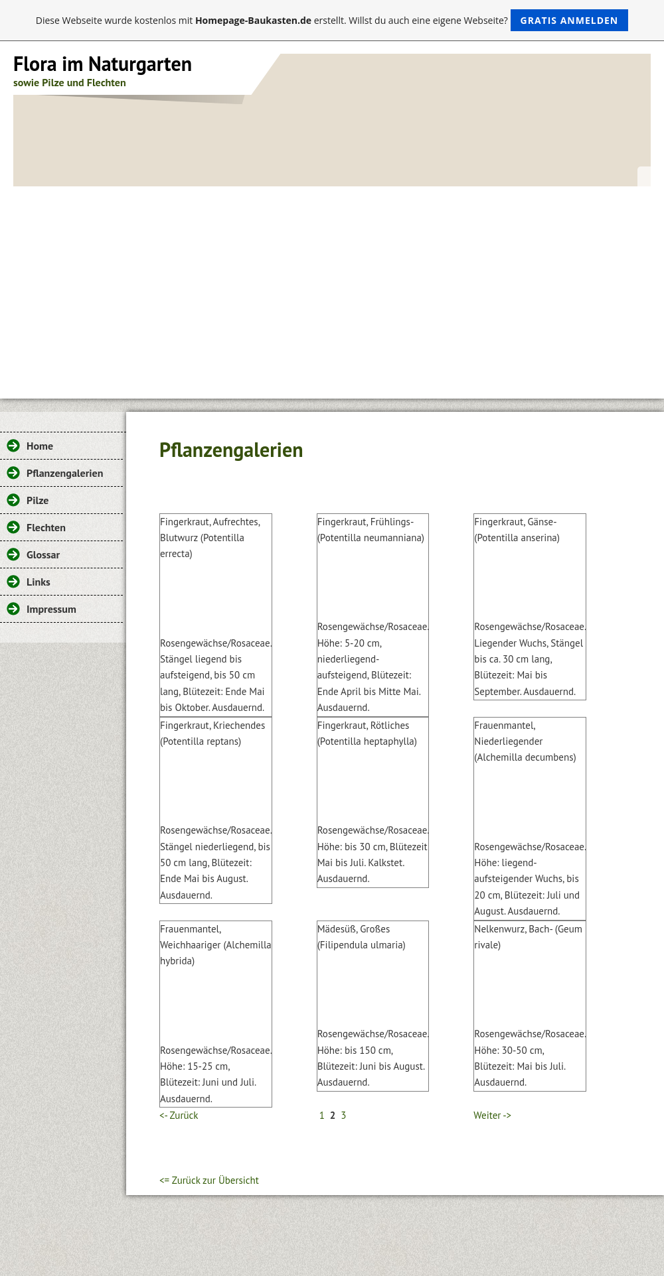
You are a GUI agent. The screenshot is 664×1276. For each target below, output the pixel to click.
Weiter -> (492, 1115)
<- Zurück (178, 1115)
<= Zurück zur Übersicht (209, 1180)
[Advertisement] (332, 286)
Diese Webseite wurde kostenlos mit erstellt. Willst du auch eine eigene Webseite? (332, 20)
